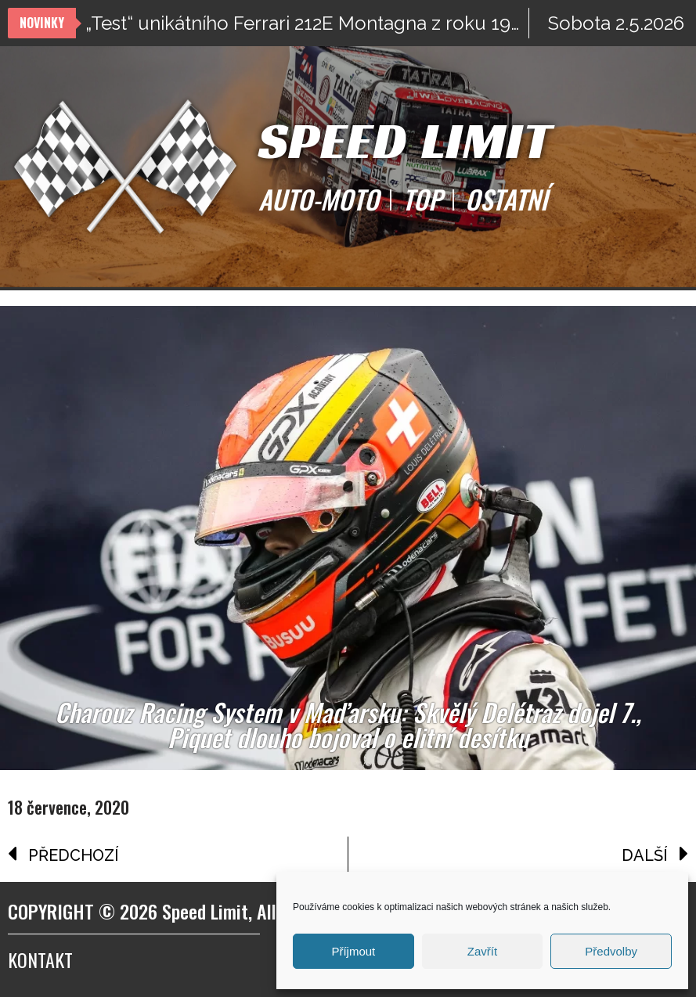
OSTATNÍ (506, 200)
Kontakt (40, 959)
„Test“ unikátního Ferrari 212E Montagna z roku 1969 (306, 23)
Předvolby (611, 951)
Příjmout (353, 951)
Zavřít (482, 951)
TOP (422, 200)
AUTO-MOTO (318, 200)
